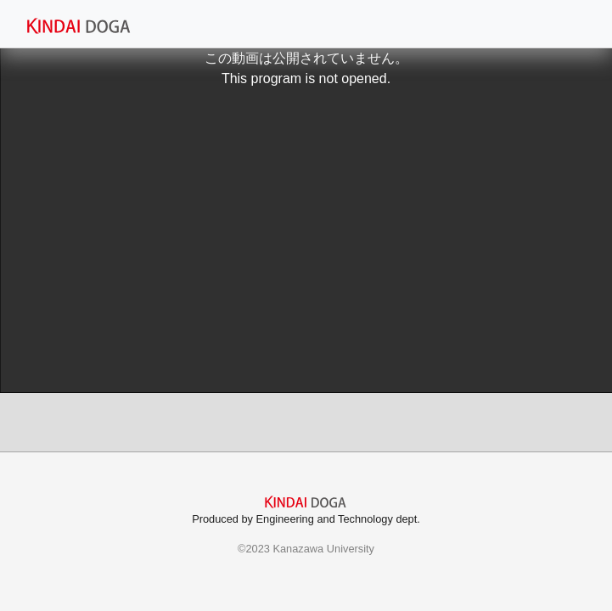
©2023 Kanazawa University (306, 548)
